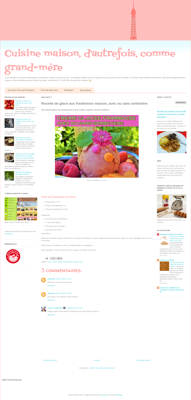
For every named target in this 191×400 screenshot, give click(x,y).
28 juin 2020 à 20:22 (63, 293)
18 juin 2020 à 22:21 (63, 279)
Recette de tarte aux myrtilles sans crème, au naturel (24, 121)
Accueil (96, 360)
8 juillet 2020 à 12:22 (74, 308)
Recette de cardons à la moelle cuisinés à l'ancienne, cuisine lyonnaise (171, 114)
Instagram (85, 90)
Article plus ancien (144, 360)
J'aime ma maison (167, 260)
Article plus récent (50, 360)
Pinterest (69, 90)
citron (49, 262)
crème (54, 262)
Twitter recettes (49, 90)
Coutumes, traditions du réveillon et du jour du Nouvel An (172, 290)
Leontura (104, 395)
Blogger (119, 395)
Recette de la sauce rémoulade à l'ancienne (24, 139)
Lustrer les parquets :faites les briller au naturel (177, 264)
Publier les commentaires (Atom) (102, 368)
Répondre (51, 286)
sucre (81, 262)
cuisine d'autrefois (54, 308)
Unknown (51, 279)
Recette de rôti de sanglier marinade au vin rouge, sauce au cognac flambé (25, 156)
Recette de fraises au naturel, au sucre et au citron (23, 103)
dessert (61, 262)
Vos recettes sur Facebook (21, 90)
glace (76, 262)
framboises (68, 262)
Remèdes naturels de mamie (171, 234)
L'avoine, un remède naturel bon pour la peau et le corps (177, 239)
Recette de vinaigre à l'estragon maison (23, 173)
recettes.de (9, 234)
